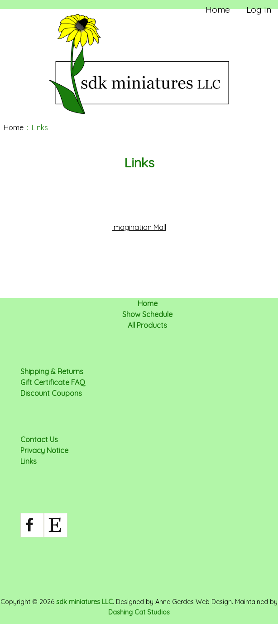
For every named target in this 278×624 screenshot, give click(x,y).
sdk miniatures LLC (84, 602)
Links (28, 461)
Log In (258, 9)
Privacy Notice (44, 450)
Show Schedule (147, 314)
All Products (147, 325)
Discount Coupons (51, 393)
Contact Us (39, 439)
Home (218, 9)
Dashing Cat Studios (139, 612)
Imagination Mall (139, 227)
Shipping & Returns (51, 371)
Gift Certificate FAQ (52, 382)
